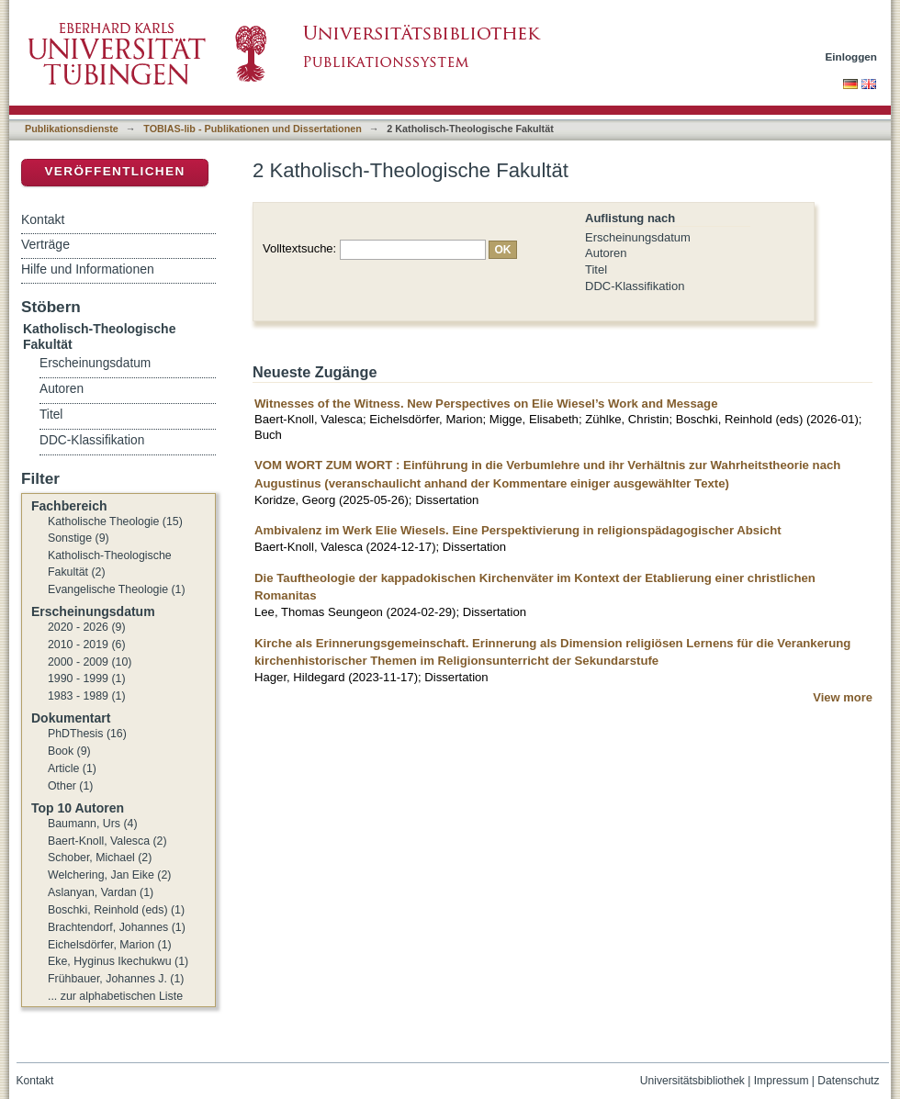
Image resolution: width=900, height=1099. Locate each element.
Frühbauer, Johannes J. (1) (116, 978)
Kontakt (42, 219)
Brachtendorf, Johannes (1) (117, 927)
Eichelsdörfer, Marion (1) (110, 944)
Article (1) (72, 768)
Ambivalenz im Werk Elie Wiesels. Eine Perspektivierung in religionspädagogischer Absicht (518, 530)
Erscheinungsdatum (638, 237)
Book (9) (69, 751)
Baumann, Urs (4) (93, 823)
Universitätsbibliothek (692, 1080)
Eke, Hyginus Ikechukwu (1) (118, 961)
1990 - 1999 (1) (87, 678)
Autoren (606, 253)
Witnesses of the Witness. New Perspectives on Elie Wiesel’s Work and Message (485, 403)
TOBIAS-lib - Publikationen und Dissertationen (252, 128)
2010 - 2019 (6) (87, 644)
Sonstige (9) (78, 538)
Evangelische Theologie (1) (117, 589)
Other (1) (70, 785)
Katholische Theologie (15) (115, 521)
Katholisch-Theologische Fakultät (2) (110, 563)
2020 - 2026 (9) (87, 627)
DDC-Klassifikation (634, 286)
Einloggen (852, 56)
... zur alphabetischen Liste (115, 996)
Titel (596, 269)
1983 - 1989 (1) (87, 696)
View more (842, 697)
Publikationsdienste (71, 128)
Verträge (45, 244)
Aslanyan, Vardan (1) (100, 892)
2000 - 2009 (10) (89, 662)
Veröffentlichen (114, 171)
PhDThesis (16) (87, 733)
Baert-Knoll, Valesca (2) (107, 841)
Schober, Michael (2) (100, 857)
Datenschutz (848, 1080)
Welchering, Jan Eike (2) (109, 875)
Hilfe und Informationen (87, 269)
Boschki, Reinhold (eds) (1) (116, 909)
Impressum (781, 1080)
